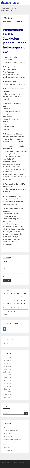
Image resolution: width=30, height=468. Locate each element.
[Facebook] (4, 329)
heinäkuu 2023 (7, 369)
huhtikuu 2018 (7, 389)
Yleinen (5, 344)
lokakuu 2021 (6, 372)
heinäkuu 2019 (7, 378)
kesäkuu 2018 (7, 386)
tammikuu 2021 (7, 375)
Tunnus (5, 261)
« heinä (5, 314)
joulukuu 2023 (7, 363)
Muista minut (8, 276)
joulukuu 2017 (7, 392)
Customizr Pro (18, 465)
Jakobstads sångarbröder (10, 431)
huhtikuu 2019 (7, 380)
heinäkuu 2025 (7, 358)
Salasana (6, 268)
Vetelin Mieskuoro (8, 436)
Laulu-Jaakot (9, 462)
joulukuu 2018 (7, 383)
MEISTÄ (8, 8)
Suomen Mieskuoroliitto (10, 442)
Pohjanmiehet (7, 433)
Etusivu (3, 8)
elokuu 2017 (6, 397)
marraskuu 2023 (7, 366)
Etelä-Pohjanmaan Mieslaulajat (12, 439)
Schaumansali (7, 448)
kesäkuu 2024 (7, 361)
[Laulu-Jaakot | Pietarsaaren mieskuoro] (10, 2)
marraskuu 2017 (7, 395)
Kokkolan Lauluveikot (9, 428)
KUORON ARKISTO (8, 450)
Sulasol (5, 445)
